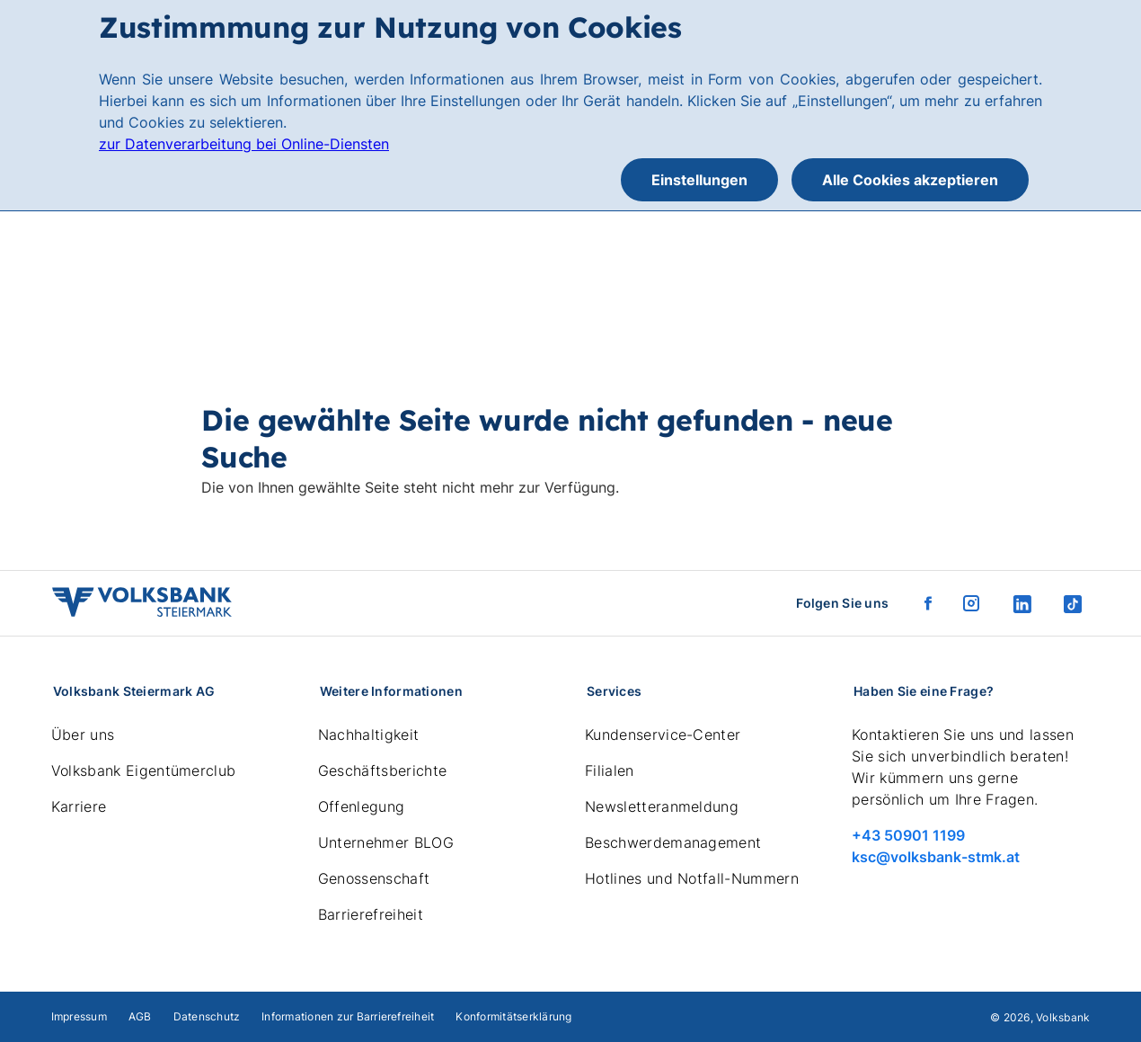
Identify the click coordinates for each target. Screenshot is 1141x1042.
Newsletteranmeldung (662, 806)
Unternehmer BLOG (386, 842)
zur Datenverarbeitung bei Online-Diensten (244, 144)
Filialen (609, 770)
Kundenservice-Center (662, 735)
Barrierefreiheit (370, 914)
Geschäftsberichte (382, 770)
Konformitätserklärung (513, 1016)
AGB (140, 1016)
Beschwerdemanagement (673, 842)
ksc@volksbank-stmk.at (936, 857)
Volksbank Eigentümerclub (143, 770)
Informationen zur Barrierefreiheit (347, 1016)
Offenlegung (361, 806)
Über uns (83, 735)
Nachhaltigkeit (368, 735)
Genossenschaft (373, 878)
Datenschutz (207, 1016)
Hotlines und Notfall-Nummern (692, 878)
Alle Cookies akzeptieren (910, 180)
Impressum (79, 1016)
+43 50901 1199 (908, 835)
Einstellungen (699, 180)
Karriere (79, 806)
